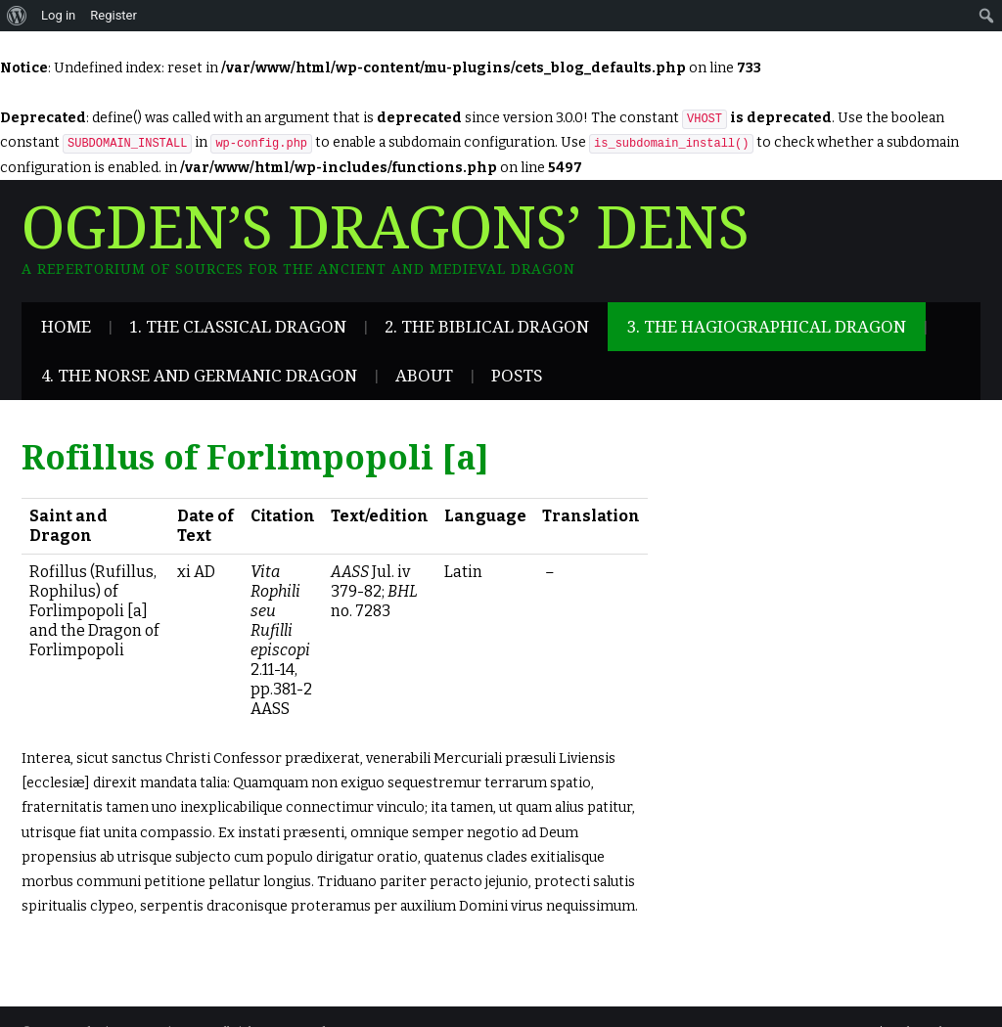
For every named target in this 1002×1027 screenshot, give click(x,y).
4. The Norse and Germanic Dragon (199, 375)
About (424, 375)
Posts (516, 375)
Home (66, 326)
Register (113, 15)
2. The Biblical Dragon (487, 326)
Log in (58, 15)
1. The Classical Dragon (237, 326)
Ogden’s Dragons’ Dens (386, 228)
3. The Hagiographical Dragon (766, 326)
